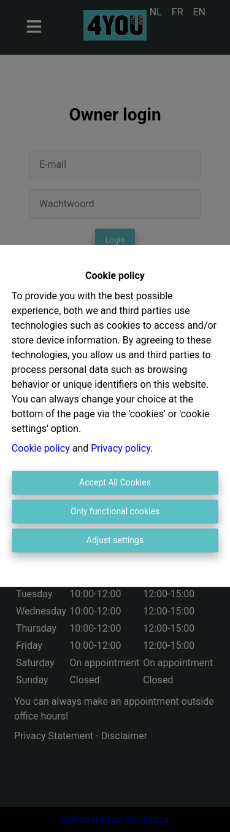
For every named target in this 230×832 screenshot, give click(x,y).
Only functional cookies (115, 511)
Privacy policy (120, 448)
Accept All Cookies (115, 482)
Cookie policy (41, 448)
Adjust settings (115, 540)
